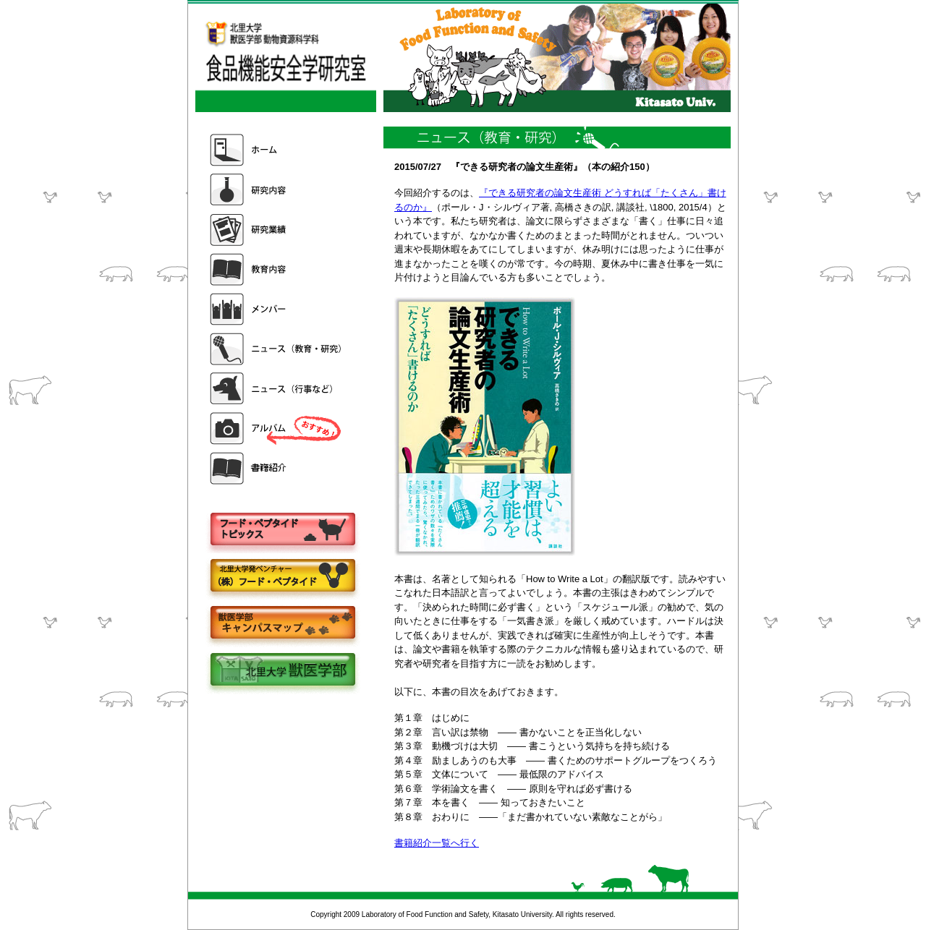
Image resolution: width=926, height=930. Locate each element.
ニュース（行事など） (277, 388)
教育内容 (277, 269)
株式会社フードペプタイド (282, 576)
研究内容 (277, 190)
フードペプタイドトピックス (282, 529)
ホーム (277, 150)
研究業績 (277, 229)
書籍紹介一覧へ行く (436, 842)
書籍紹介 (277, 468)
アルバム (277, 428)
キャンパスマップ (282, 623)
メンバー (277, 309)
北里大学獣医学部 (282, 670)
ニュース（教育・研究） (277, 349)
